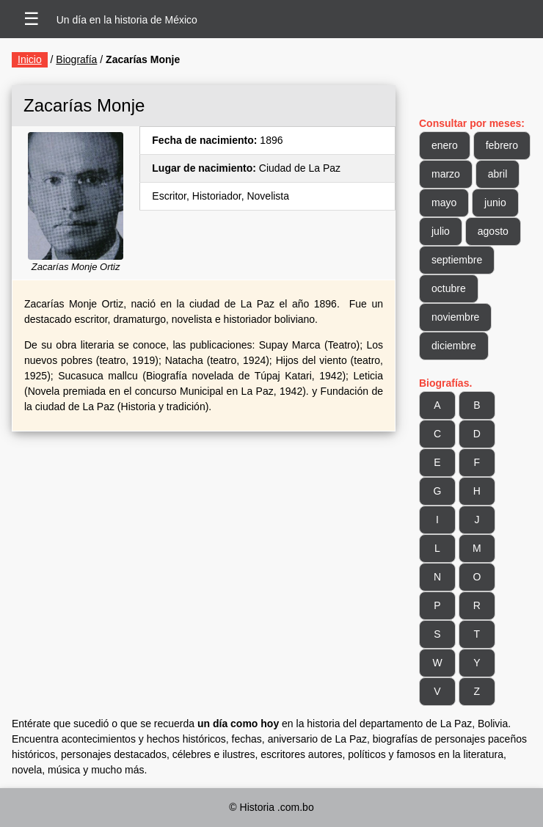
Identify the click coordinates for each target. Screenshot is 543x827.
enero (444, 145)
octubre (448, 288)
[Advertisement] (204, 549)
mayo (443, 202)
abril (497, 174)
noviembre (455, 317)
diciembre (453, 345)
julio (440, 231)
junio (495, 202)
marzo (445, 174)
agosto (493, 231)
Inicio (30, 59)
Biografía (76, 59)
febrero (502, 145)
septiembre (456, 260)
